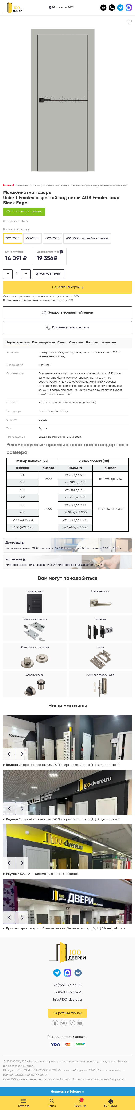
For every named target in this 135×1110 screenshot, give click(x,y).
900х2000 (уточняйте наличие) (87, 238)
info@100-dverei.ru (67, 999)
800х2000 (52, 238)
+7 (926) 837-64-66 (67, 992)
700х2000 (32, 238)
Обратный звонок (67, 1013)
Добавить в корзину (67, 287)
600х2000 (13, 238)
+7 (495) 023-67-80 (67, 985)
